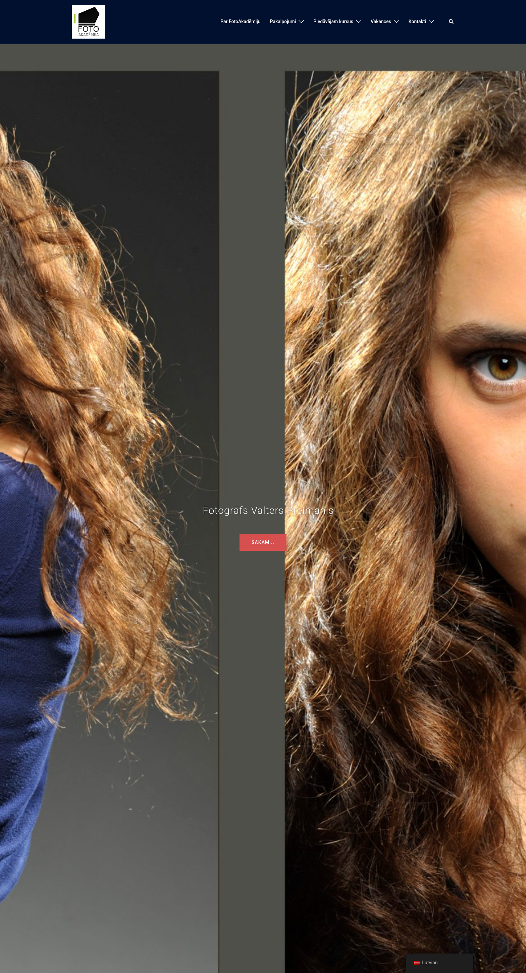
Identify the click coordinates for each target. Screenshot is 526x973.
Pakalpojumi (283, 21)
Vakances (381, 21)
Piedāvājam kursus (333, 21)
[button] (451, 22)
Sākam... (263, 542)
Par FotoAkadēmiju (240, 21)
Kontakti (417, 21)
